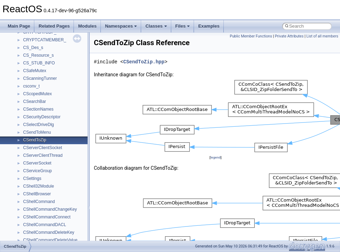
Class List (27, 166)
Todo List (20, 128)
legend (215, 157)
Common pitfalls (27, 51)
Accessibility (34, 197)
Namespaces (121, 26)
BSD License (24, 112)
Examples (209, 26)
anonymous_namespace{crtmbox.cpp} (59, 228)
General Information (30, 120)
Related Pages (54, 26)
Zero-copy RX (25, 74)
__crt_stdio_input (39, 174)
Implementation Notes (32, 105)
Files (182, 26)
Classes (156, 26)
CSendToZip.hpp (144, 61)
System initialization (30, 81)
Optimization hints (28, 97)
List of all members (322, 36)
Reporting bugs (26, 66)
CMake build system (31, 43)
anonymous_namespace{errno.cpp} (56, 235)
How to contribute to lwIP (35, 35)
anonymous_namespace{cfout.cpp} (56, 220)
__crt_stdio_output (40, 182)
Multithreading (25, 89)
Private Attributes (289, 36)
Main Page (19, 26)
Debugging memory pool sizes (40, 58)
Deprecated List (26, 135)
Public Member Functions (251, 36)
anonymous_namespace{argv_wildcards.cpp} (65, 212)
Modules (87, 26)
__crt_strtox (34, 189)
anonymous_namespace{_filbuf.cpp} (57, 205)
